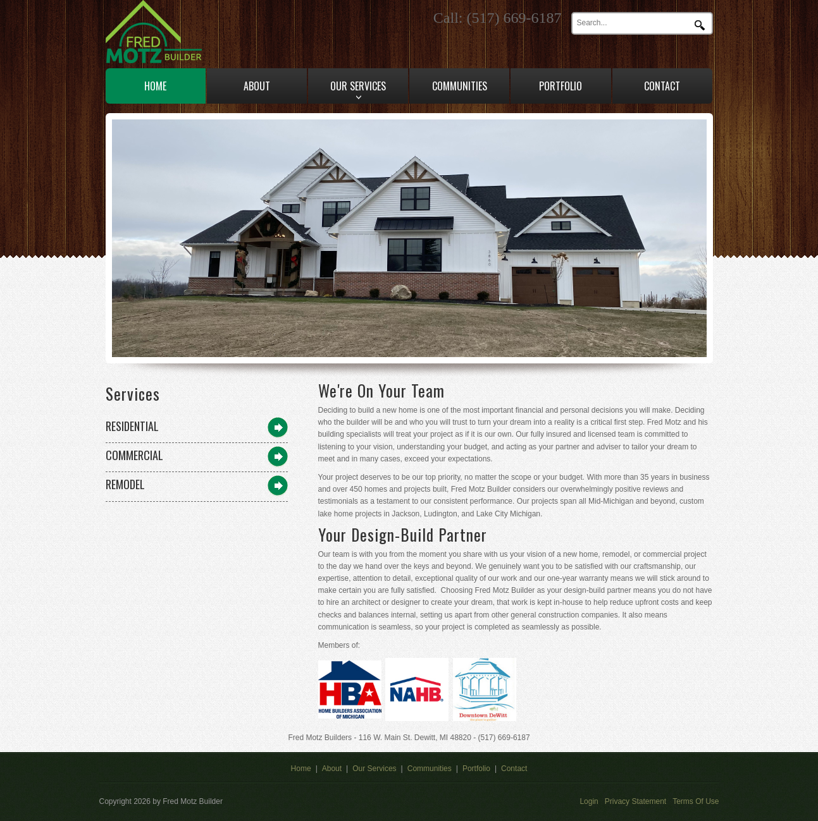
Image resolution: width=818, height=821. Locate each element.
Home (301, 768)
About (332, 768)
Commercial (134, 455)
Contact (514, 768)
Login (588, 801)
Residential (132, 426)
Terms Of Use (695, 801)
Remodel (125, 484)
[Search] (634, 23)
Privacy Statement (635, 801)
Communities (429, 768)
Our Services (374, 768)
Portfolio (476, 768)
